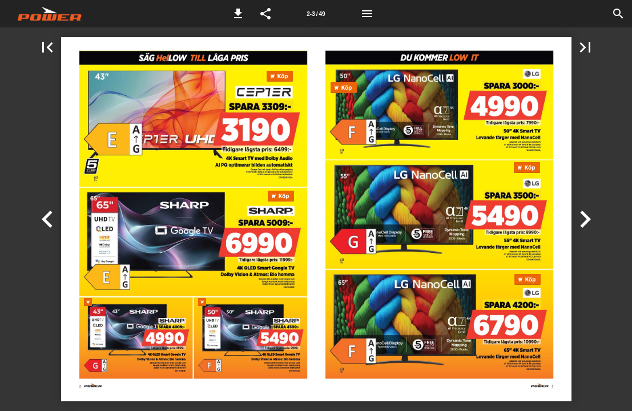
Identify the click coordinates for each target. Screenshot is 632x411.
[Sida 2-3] (316, 13)
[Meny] (367, 13)
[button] (238, 13)
